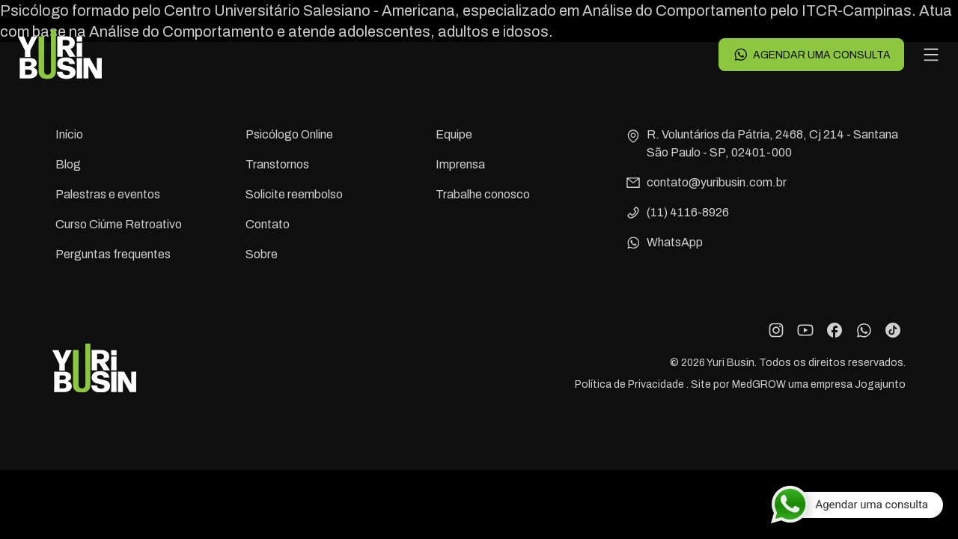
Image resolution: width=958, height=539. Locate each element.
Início (69, 134)
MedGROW (759, 384)
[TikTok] (893, 330)
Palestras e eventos (107, 194)
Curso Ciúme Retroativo (118, 224)
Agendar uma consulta (812, 54)
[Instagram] (776, 330)
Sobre (261, 254)
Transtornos (277, 164)
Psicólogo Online (289, 134)
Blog (68, 164)
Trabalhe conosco (483, 194)
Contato (267, 224)
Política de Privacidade (630, 384)
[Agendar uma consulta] (856, 504)
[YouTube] (805, 330)
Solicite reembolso (294, 194)
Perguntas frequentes (113, 254)
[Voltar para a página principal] (60, 54)
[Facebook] (834, 330)
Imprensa (460, 164)
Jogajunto (880, 384)
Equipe (454, 134)
